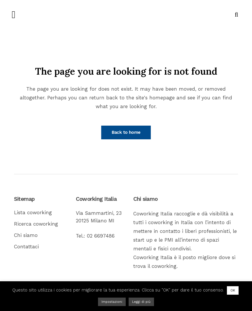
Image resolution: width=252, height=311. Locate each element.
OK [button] (232, 290)
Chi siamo (26, 235)
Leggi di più (141, 302)
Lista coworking (33, 212)
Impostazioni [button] (112, 302)
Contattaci (26, 246)
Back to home (126, 132)
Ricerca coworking (36, 224)
